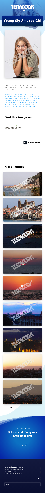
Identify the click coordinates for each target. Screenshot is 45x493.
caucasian (8, 96)
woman (28, 106)
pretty (35, 102)
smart (22, 104)
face (28, 96)
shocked (7, 104)
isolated (19, 100)
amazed (7, 94)
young (34, 106)
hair (34, 98)
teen (12, 106)
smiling (31, 104)
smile (27, 104)
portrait (29, 102)
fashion (7, 98)
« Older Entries (13, 407)
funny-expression (23, 98)
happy (14, 100)
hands (38, 98)
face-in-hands (35, 96)
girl (31, 98)
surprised (8, 106)
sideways (14, 104)
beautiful (21, 94)
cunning (19, 96)
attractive (14, 94)
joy (24, 100)
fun (11, 98)
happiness (8, 100)
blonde (32, 94)
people (19, 102)
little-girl (34, 100)
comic (14, 96)
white (23, 106)
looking (13, 102)
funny (15, 98)
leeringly (28, 100)
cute (24, 96)
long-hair (7, 102)
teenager (18, 106)
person (24, 102)
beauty (26, 94)
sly (19, 104)
